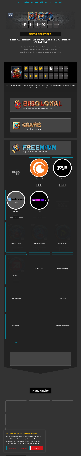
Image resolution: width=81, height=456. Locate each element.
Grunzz (34, 2)
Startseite (23, 2)
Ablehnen (24, 448)
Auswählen (12, 448)
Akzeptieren (36, 448)
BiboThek (58, 2)
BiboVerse (45, 2)
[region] (24, 441)
